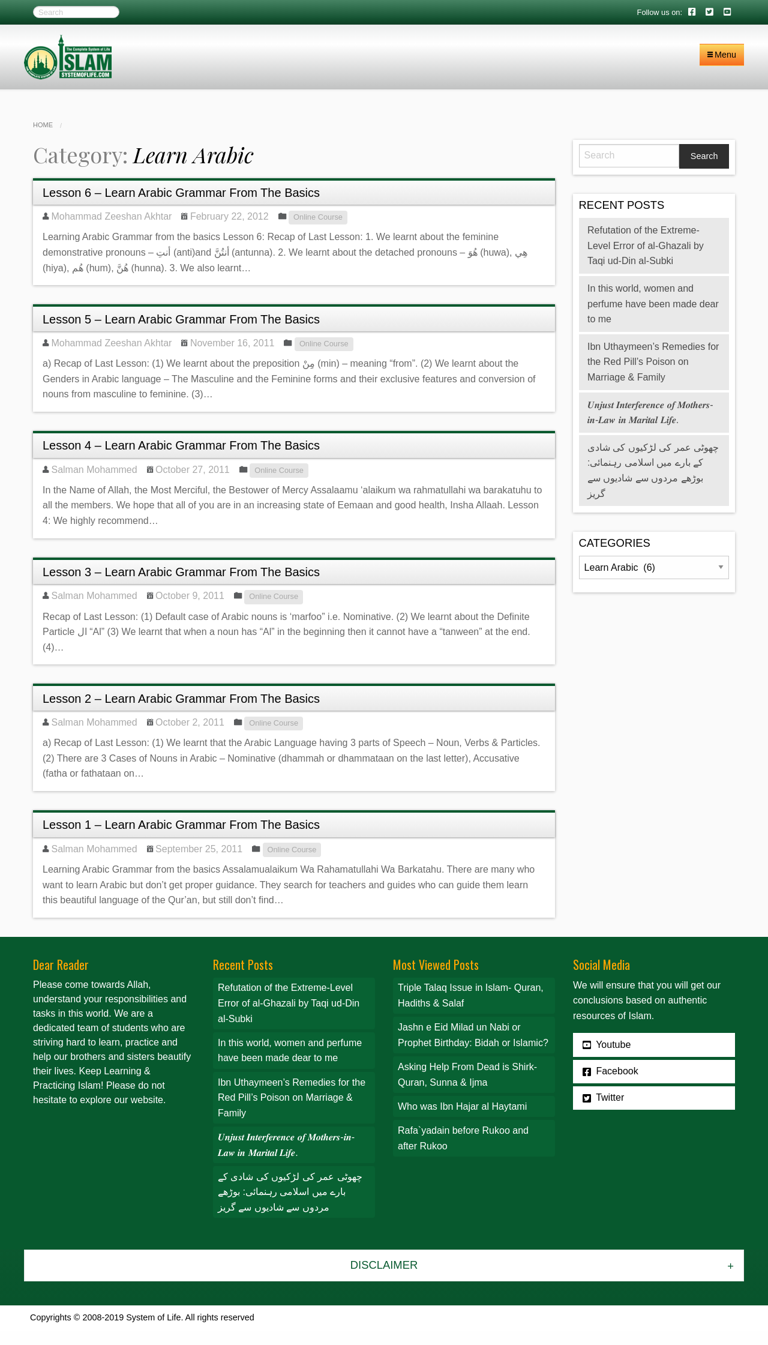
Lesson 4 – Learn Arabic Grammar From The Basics (181, 445)
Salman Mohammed (94, 470)
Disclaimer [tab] (384, 1265)
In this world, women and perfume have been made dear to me (653, 303)
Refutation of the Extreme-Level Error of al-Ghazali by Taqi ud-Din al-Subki (645, 245)
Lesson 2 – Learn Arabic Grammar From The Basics (181, 698)
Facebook (610, 1071)
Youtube (607, 1045)
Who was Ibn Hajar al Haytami (462, 1106)
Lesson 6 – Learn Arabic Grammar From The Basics (181, 192)
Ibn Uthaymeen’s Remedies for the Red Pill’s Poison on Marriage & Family (653, 362)
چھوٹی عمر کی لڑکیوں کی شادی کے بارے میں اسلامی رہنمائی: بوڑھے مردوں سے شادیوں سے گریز (290, 1192)
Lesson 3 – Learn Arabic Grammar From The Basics (181, 572)
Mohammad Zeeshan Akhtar (111, 216)
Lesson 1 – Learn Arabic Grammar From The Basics (181, 824)
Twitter (603, 1097)
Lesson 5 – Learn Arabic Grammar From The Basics (181, 319)
